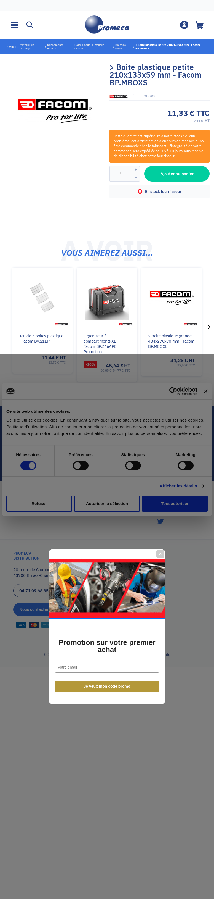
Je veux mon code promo (107, 509)
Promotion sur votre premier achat (107, 469)
